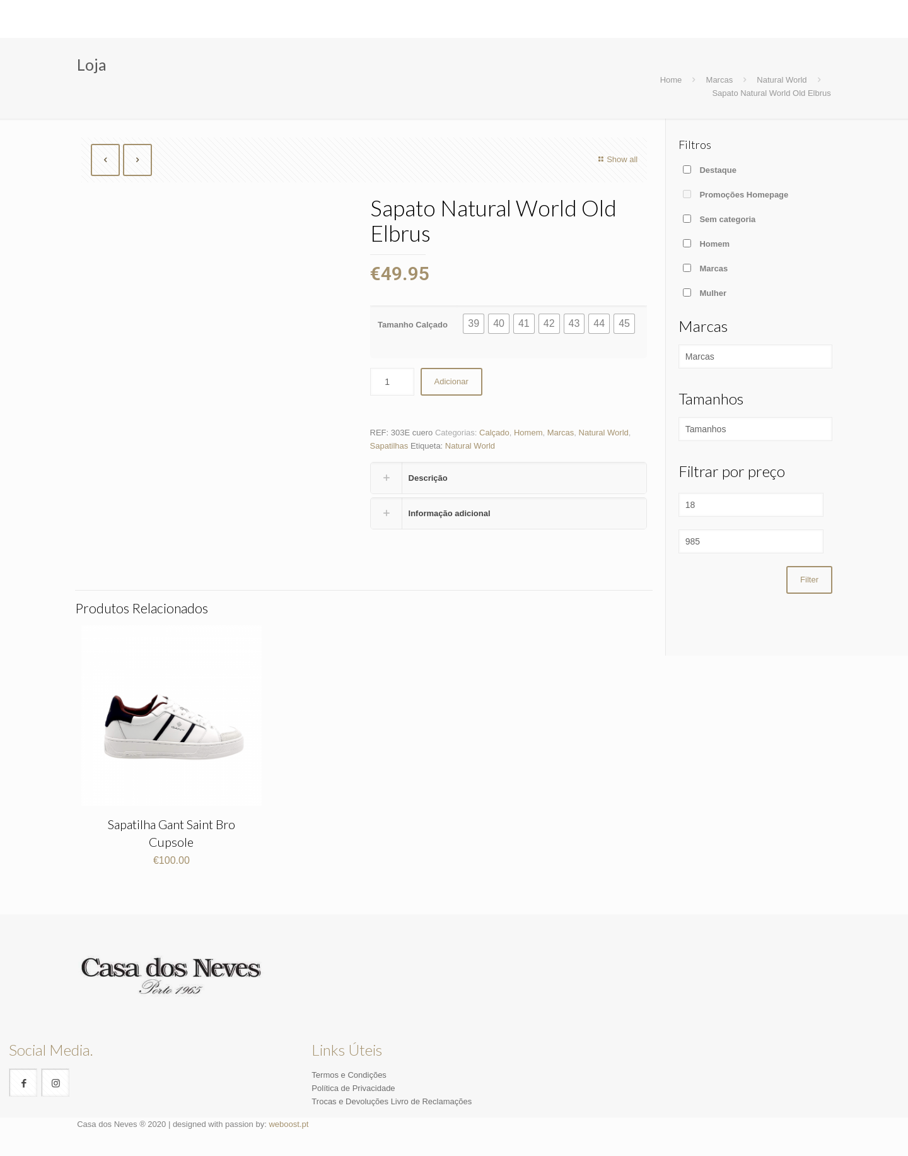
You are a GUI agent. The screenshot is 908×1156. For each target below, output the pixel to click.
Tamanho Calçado (413, 324)
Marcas (719, 80)
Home (671, 80)
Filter (809, 579)
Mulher (712, 293)
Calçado (494, 432)
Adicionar (451, 381)
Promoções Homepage (743, 194)
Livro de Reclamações (431, 1101)
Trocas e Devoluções (349, 1101)
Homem (528, 432)
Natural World (781, 80)
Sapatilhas (389, 446)
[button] (473, 323)
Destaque (717, 170)
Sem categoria (727, 219)
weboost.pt (288, 1124)
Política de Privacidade (353, 1088)
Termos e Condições (349, 1075)
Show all (616, 159)
